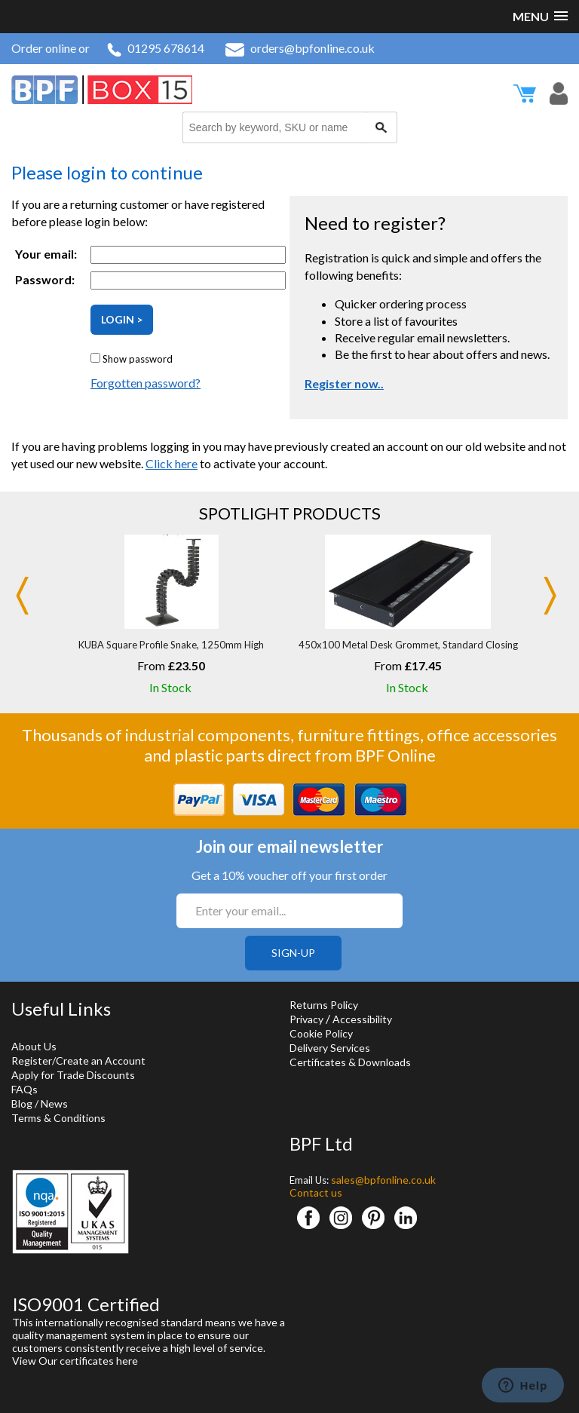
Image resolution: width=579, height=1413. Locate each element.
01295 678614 (155, 48)
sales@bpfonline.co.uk (383, 1179)
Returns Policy (324, 1004)
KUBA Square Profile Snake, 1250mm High (171, 645)
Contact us (316, 1192)
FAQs (24, 1089)
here (127, 1360)
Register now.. (344, 383)
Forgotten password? (145, 382)
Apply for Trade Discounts (73, 1074)
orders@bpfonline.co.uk (300, 48)
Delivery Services (330, 1047)
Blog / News (39, 1103)
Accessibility (362, 1019)
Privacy (306, 1019)
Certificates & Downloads (350, 1062)
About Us (34, 1046)
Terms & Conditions (58, 1117)
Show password (138, 359)
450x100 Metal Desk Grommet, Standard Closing (408, 645)
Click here (172, 463)
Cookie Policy (321, 1033)
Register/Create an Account (78, 1060)
